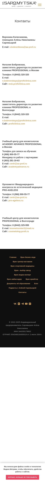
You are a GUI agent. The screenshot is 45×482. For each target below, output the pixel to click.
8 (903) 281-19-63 (11, 160)
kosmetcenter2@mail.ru (22, 228)
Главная (13, 257)
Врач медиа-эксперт (22, 275)
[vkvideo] (18, 303)
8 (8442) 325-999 (20, 225)
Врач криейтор (32, 279)
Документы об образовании (18, 283)
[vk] (15, 303)
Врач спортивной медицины (22, 266)
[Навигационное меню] (39, 5)
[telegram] (22, 303)
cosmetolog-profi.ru (18, 231)
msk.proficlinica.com (19, 84)
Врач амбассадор (14, 279)
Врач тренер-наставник (22, 262)
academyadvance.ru (18, 167)
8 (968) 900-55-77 (11, 154)
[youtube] (26, 303)
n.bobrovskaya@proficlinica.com (19, 81)
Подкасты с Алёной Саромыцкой (22, 288)
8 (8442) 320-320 (20, 74)
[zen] (29, 303)
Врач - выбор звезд (22, 270)
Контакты (22, 292)
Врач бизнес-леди (28, 257)
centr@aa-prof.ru (18, 163)
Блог (36, 283)
